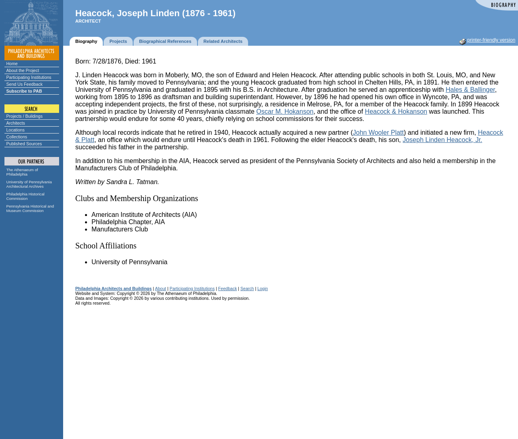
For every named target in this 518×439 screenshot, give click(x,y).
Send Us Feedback (24, 84)
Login (262, 288)
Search (247, 288)
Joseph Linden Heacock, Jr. (442, 139)
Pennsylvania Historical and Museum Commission (30, 208)
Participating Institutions (28, 77)
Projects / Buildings (24, 116)
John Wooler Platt (378, 132)
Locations (15, 129)
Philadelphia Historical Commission (25, 196)
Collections (17, 136)
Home (12, 63)
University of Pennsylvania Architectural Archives (29, 184)
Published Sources (24, 143)
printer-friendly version (491, 40)
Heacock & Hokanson (396, 111)
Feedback (227, 288)
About (160, 288)
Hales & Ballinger (470, 89)
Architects (15, 123)
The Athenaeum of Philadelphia (22, 172)
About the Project (22, 70)
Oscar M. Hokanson (284, 111)
